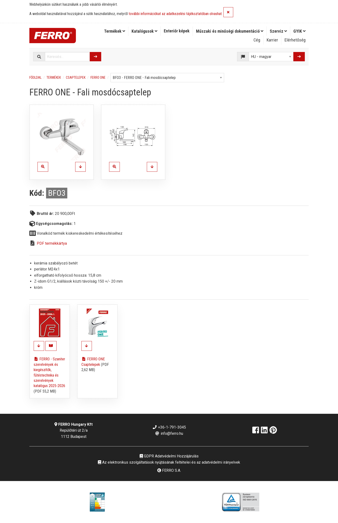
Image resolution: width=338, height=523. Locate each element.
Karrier (272, 39)
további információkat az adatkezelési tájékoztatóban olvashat (175, 14)
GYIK (299, 31)
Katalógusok (144, 31)
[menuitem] (114, 31)
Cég (257, 39)
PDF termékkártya (52, 243)
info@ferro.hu (169, 433)
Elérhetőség (295, 39)
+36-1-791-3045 (169, 427)
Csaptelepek (75, 77)
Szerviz (278, 31)
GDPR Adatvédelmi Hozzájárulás (169, 456)
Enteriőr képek (177, 30)
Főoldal (35, 77)
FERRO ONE (98, 77)
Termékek (114, 31)
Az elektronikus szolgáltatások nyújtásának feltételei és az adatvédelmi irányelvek (169, 462)
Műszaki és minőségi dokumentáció (229, 31)
